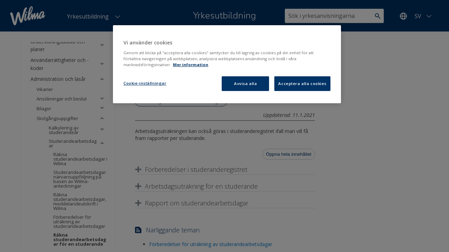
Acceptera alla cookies (302, 83)
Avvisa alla (245, 83)
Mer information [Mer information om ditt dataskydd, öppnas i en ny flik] (190, 64)
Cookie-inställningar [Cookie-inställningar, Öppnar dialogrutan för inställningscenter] (144, 83)
